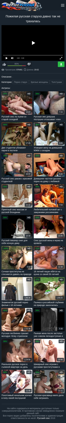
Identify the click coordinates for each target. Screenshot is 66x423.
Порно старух (20, 82)
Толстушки (56, 82)
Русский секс (43, 418)
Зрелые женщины (39, 82)
